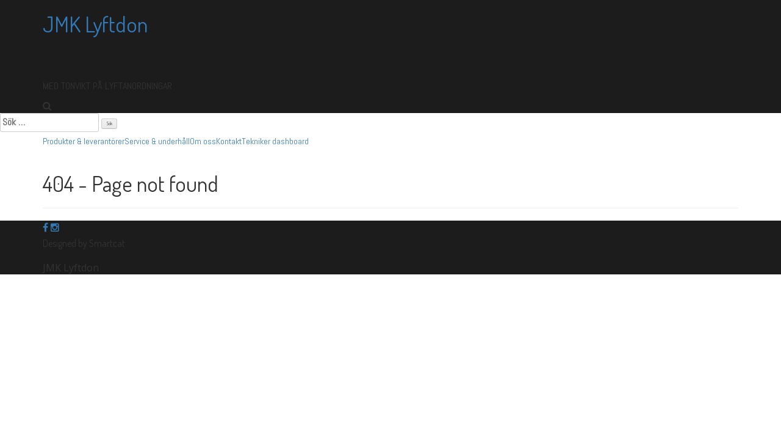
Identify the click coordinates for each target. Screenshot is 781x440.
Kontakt (229, 141)
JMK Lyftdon (95, 24)
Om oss (203, 141)
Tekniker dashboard (275, 141)
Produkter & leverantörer (83, 141)
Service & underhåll (157, 141)
